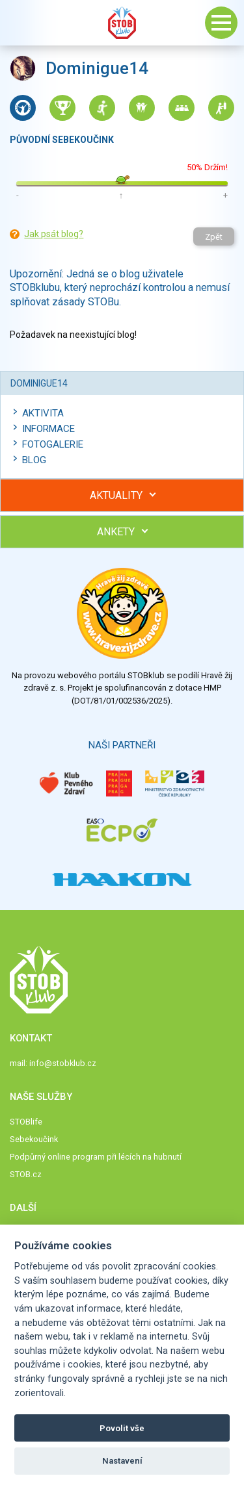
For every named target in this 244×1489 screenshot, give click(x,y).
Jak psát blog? (53, 234)
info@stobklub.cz (62, 1063)
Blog (34, 460)
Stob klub (122, 22)
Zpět (214, 237)
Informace (48, 429)
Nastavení (122, 1461)
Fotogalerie (52, 444)
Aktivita (43, 413)
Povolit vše (122, 1428)
